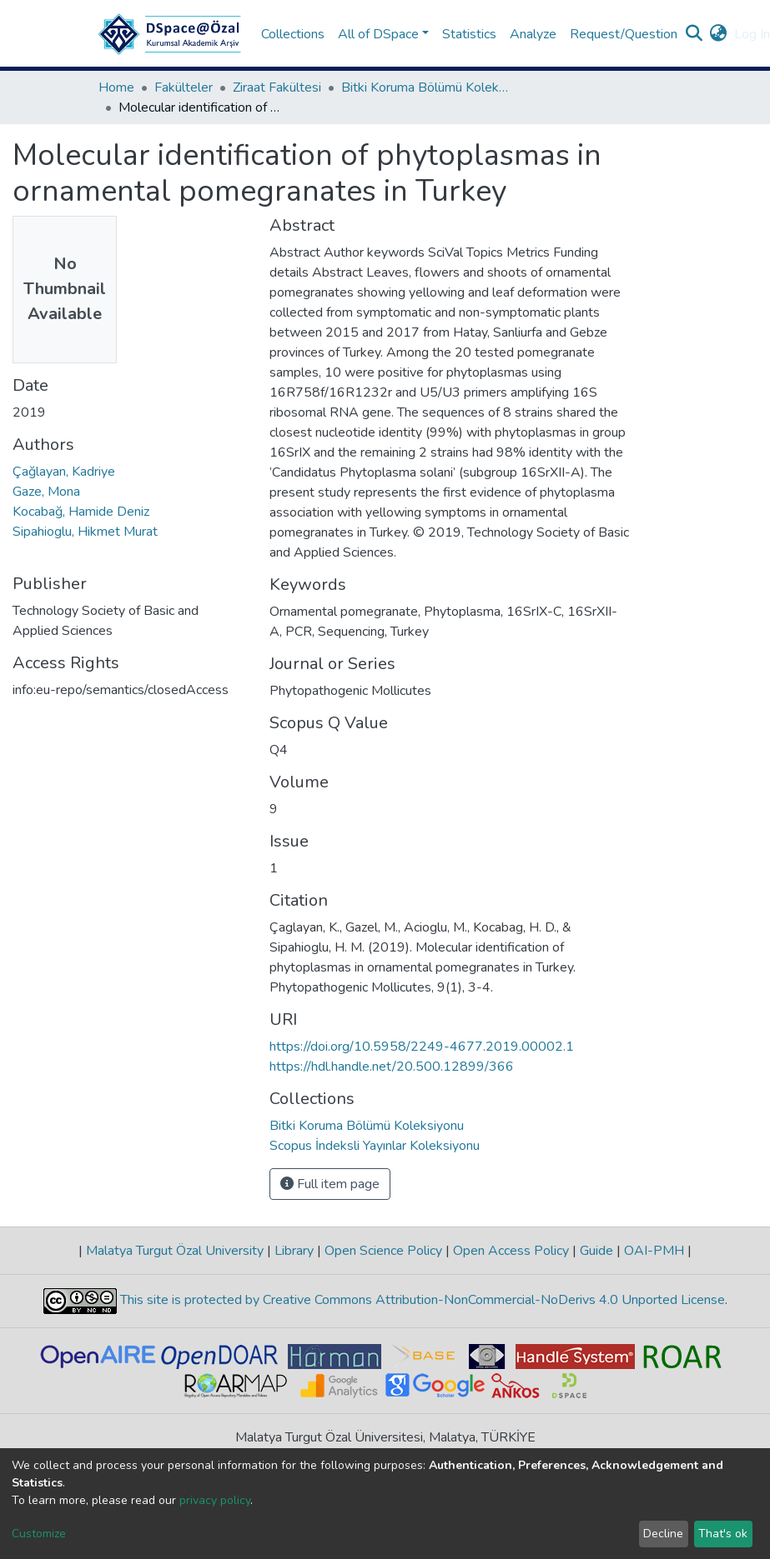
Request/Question (623, 34)
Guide (596, 1251)
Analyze (533, 34)
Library (294, 1251)
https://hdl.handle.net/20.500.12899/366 (391, 1066)
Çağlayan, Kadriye (64, 471)
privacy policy (214, 1500)
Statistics (469, 34)
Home (116, 87)
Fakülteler (183, 87)
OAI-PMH (654, 1251)
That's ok (722, 1534)
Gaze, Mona (46, 491)
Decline (663, 1534)
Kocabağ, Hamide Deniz (81, 511)
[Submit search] (694, 34)
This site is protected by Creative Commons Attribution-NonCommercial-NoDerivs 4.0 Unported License (421, 1300)
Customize (39, 1534)
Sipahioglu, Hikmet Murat (85, 531)
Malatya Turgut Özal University (175, 1251)
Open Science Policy (383, 1251)
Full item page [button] (330, 1184)
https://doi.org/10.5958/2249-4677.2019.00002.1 (421, 1046)
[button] (718, 34)
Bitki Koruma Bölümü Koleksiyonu (424, 87)
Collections (293, 34)
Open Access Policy (511, 1251)
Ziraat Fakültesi (277, 87)
